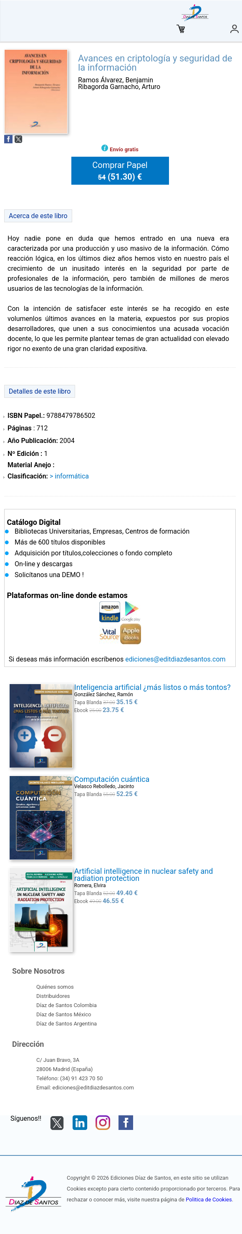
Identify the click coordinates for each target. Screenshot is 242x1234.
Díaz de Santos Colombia (66, 1005)
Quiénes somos (55, 987)
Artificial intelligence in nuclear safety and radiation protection (143, 875)
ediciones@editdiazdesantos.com (175, 659)
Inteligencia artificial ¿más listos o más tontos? (152, 687)
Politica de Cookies (209, 1199)
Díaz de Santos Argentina (66, 1023)
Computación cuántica (112, 779)
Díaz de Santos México (63, 1014)
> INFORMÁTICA (69, 476)
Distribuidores (53, 996)
